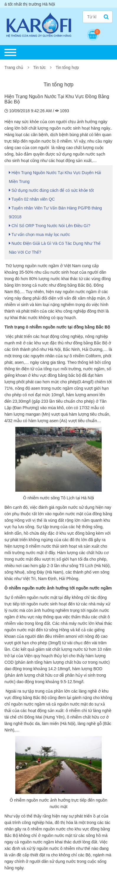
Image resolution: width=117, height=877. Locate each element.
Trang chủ (13, 67)
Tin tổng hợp (67, 67)
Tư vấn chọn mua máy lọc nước (39, 234)
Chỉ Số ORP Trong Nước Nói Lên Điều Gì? (49, 225)
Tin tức (39, 67)
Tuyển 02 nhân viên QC (32, 199)
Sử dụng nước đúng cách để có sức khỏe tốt (51, 190)
